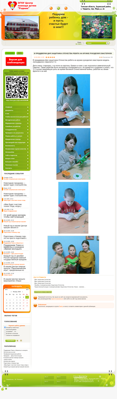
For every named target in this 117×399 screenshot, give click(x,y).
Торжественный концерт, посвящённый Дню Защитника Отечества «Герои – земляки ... (60, 287)
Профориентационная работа (12, 354)
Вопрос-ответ (10, 158)
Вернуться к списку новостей (43, 292)
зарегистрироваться (57, 298)
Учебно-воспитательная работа (16, 117)
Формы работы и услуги (13, 136)
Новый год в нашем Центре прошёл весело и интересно (15, 222)
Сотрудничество (11, 129)
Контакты (8, 168)
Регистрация (10, 53)
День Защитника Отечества (43, 283)
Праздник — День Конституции (13, 253)
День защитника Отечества (43, 279)
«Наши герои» (8, 275)
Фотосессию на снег (9, 352)
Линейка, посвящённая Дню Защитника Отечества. (49, 285)
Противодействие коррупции (15, 142)
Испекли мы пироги (9, 361)
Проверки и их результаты (14, 133)
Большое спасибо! (11, 162)
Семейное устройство (12, 126)
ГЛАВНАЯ (8, 107)
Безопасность (10, 146)
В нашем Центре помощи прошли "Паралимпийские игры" (14, 265)
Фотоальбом (9, 152)
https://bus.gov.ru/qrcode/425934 (17, 100)
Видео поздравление (10, 211)
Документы (9, 110)
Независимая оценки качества (15, 149)
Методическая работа (12, 120)
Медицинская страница (13, 123)
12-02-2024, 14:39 (39, 57)
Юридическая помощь (13, 139)
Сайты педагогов (11, 155)
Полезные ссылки (11, 165)
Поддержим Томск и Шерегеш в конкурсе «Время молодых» (13, 243)
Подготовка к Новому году (12, 232)
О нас (7, 113)
